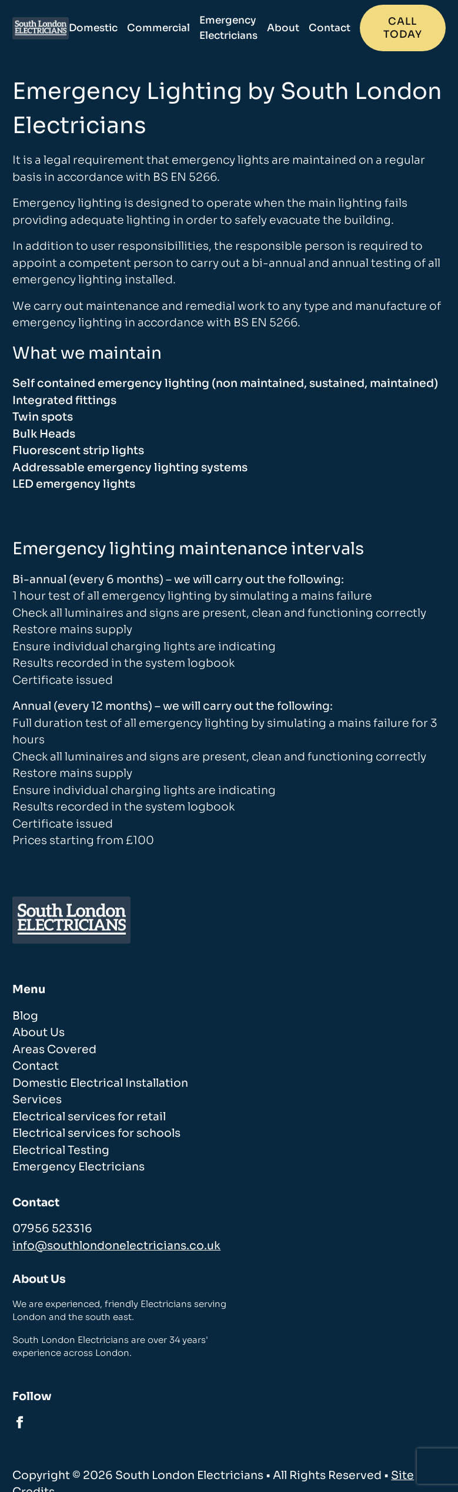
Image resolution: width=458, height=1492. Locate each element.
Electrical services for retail (89, 1117)
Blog (25, 1016)
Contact (329, 28)
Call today (402, 28)
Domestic (93, 28)
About (283, 28)
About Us (38, 1032)
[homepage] (40, 28)
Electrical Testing (60, 1150)
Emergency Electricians (228, 28)
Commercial (158, 28)
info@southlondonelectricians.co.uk (116, 1246)
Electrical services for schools (96, 1133)
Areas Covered (54, 1050)
